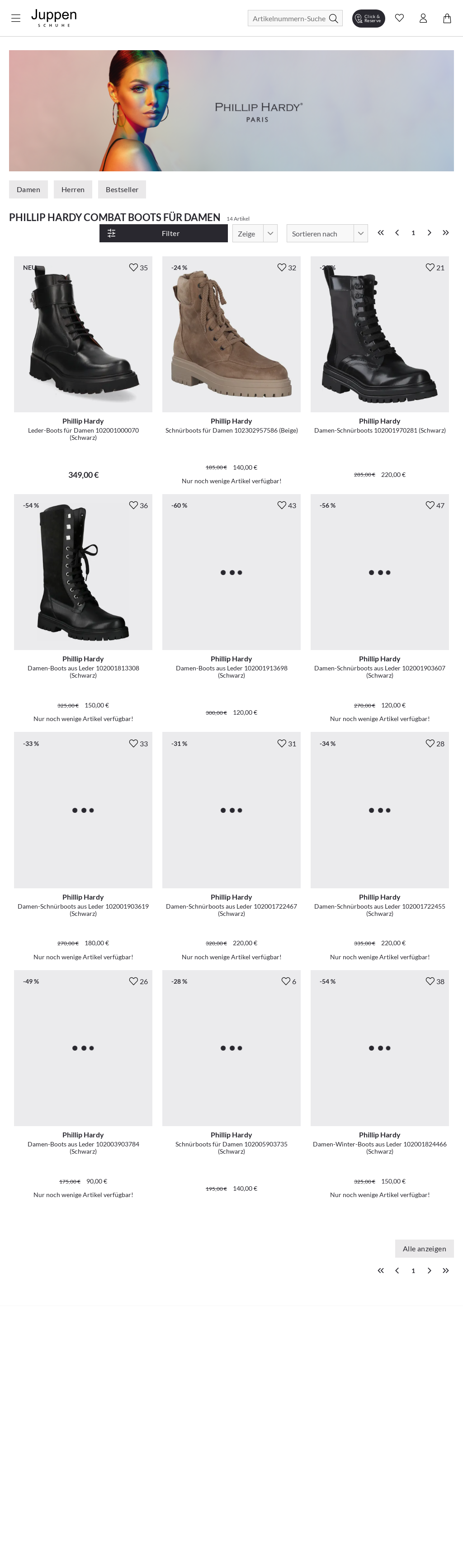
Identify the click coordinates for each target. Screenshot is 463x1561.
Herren (73, 189)
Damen (28, 189)
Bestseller (122, 189)
